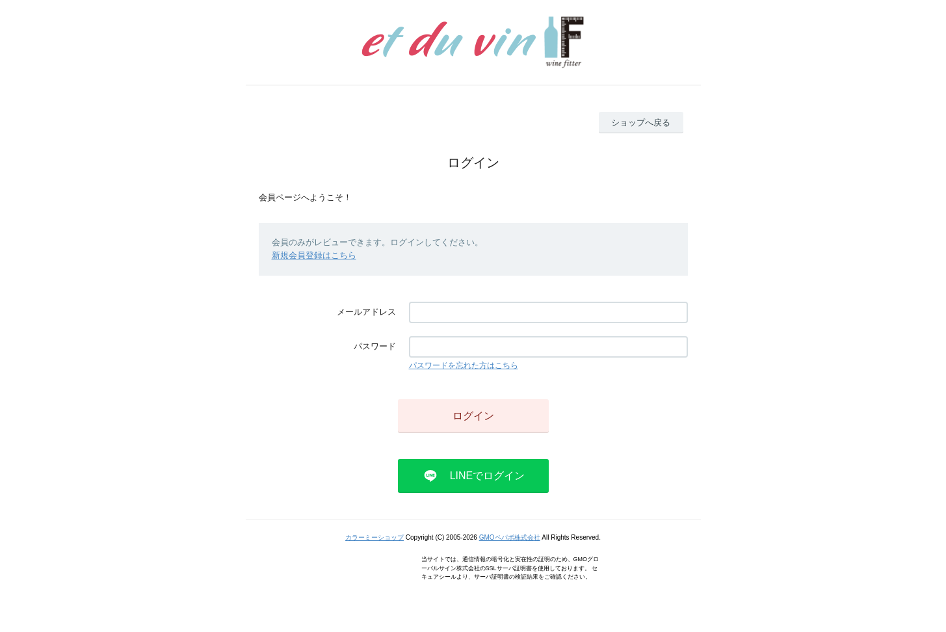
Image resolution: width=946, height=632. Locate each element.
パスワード (375, 346)
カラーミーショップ (374, 537)
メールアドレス (366, 312)
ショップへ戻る (640, 122)
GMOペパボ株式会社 (509, 537)
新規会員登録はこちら (314, 255)
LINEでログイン (487, 475)
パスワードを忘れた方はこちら (463, 365)
